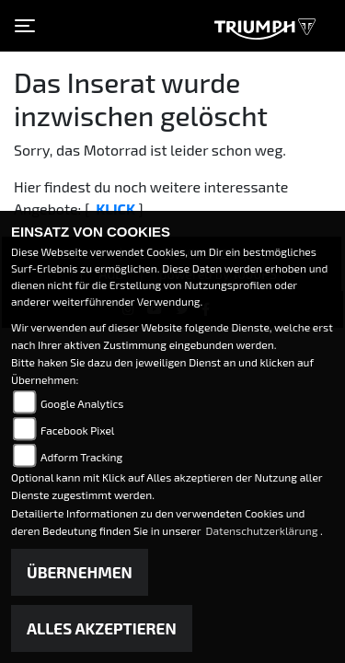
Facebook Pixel (77, 430)
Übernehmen (79, 572)
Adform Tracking (81, 456)
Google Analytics (81, 403)
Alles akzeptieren (102, 628)
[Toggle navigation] (25, 26)
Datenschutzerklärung (263, 530)
